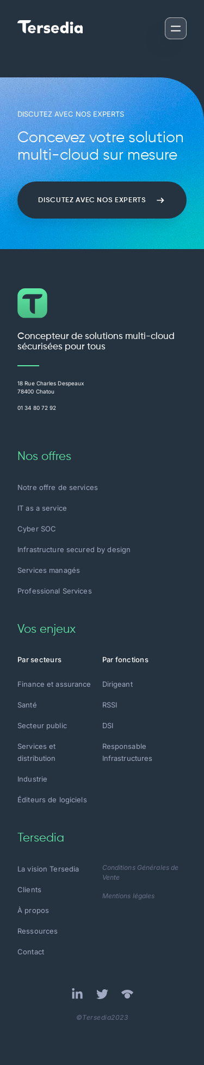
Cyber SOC (36, 528)
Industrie (32, 778)
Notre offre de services (57, 487)
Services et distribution (36, 752)
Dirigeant (117, 684)
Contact (30, 951)
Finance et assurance (54, 684)
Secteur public (42, 725)
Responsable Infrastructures (127, 752)
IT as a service (42, 508)
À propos (33, 910)
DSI (107, 725)
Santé (27, 704)
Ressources (37, 931)
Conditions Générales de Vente (140, 872)
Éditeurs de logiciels (52, 799)
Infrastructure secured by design (74, 549)
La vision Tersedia (48, 868)
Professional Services (54, 590)
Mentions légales (128, 896)
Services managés (48, 570)
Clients (29, 889)
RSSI (110, 704)
